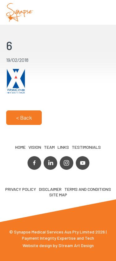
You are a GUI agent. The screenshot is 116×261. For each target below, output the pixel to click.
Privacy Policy (20, 189)
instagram (66, 163)
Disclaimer (50, 189)
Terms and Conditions (87, 189)
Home (20, 147)
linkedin (50, 163)
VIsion (34, 147)
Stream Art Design (76, 245)
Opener (104, 12)
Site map (58, 194)
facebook (34, 163)
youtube (82, 163)
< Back (24, 117)
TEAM (49, 147)
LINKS (63, 147)
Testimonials (86, 147)
